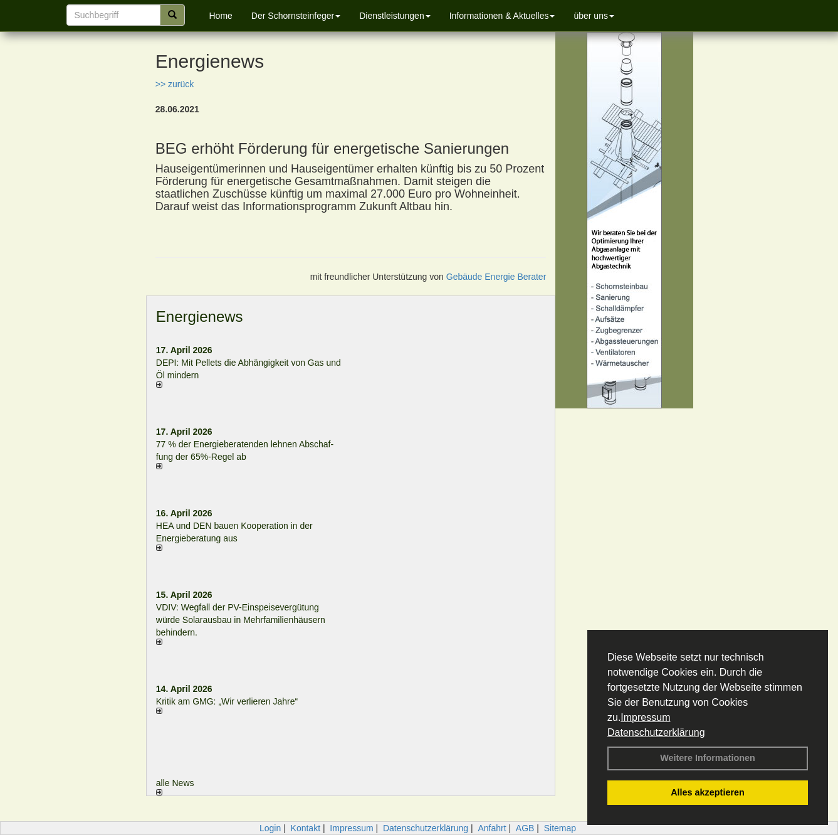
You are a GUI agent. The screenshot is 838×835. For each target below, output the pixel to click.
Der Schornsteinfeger (295, 16)
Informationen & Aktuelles (502, 16)
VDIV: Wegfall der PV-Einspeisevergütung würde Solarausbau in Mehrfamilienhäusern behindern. (240, 619)
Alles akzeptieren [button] (708, 792)
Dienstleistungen (395, 16)
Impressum (645, 717)
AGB (525, 828)
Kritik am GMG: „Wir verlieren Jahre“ (227, 701)
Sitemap (560, 828)
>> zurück (174, 84)
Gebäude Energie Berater (496, 277)
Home (221, 16)
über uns (594, 16)
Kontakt (305, 828)
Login (270, 828)
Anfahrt (492, 828)
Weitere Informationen (707, 758)
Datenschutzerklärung (656, 732)
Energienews (199, 316)
